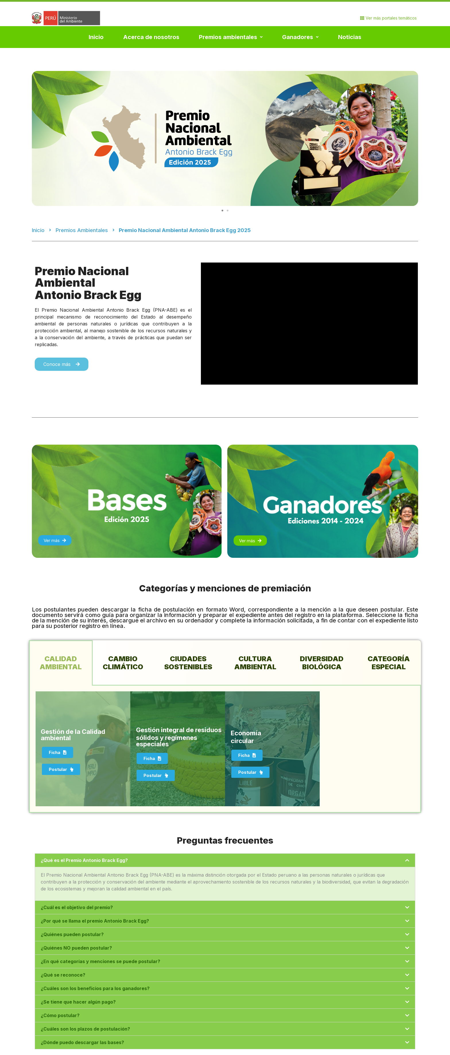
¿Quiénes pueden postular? (72, 934)
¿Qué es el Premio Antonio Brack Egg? (84, 860)
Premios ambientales (231, 37)
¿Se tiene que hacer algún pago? (78, 1002)
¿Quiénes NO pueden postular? (76, 948)
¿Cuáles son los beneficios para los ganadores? (95, 988)
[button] (222, 210)
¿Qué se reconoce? (63, 975)
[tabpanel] (225, 749)
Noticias (349, 37)
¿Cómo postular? (60, 1015)
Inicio (96, 37)
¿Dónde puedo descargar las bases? (82, 1042)
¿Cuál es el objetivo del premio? (77, 907)
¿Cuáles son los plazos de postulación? (85, 1029)
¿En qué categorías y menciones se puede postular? (100, 961)
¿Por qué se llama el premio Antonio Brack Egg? (95, 921)
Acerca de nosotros (151, 37)
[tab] (61, 663)
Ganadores (300, 37)
